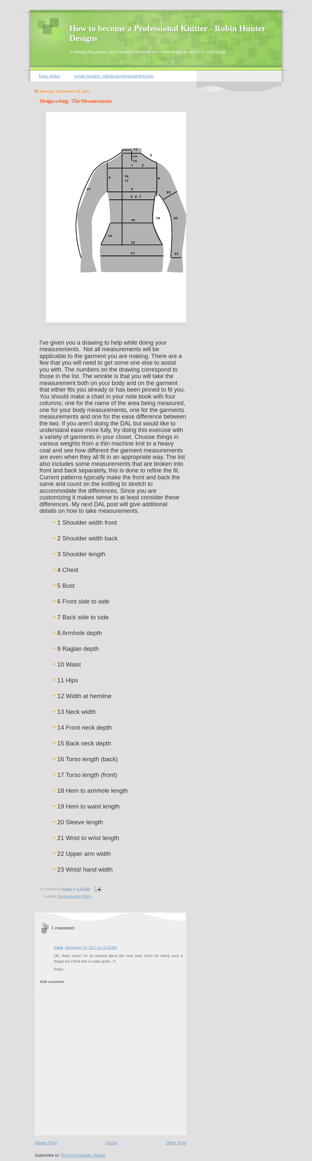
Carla (58, 947)
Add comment (52, 982)
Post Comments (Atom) (83, 1155)
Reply (58, 969)
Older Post (176, 1142)
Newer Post (46, 1142)
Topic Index (49, 76)
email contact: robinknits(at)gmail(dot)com (114, 76)
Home (111, 1142)
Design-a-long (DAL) (74, 896)
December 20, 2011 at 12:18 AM (91, 947)
